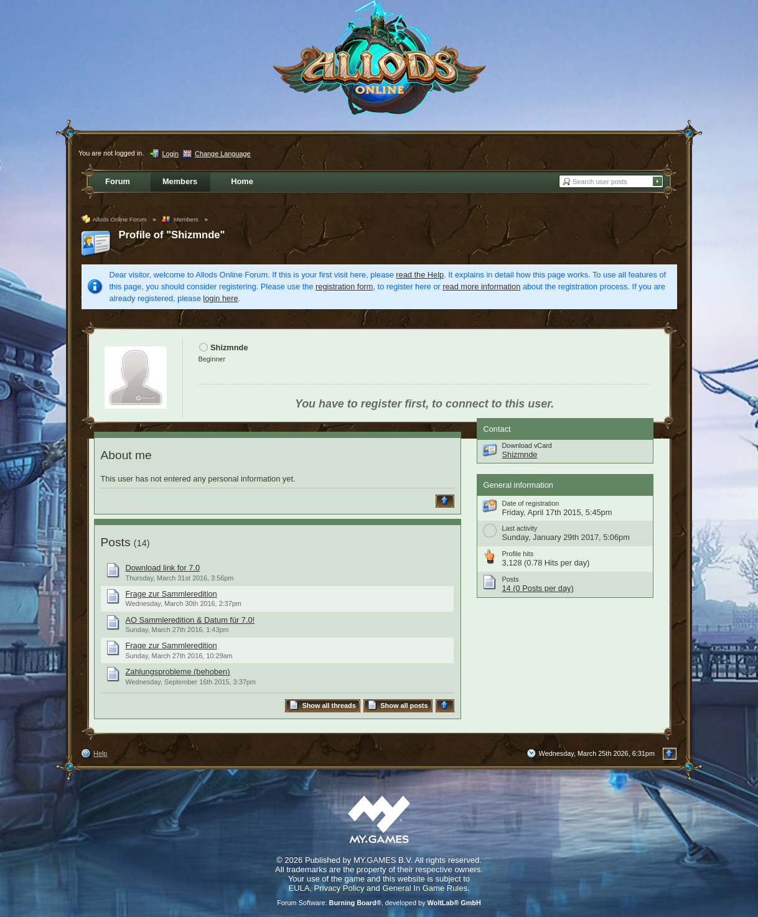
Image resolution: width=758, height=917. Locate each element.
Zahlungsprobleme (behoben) (178, 671)
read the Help (420, 274)
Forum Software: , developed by (379, 902)
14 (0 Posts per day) (538, 588)
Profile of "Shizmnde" (172, 235)
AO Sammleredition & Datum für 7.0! (190, 620)
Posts (116, 542)
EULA (298, 888)
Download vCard (527, 445)
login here (220, 298)
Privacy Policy (339, 888)
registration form (344, 286)
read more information (481, 286)
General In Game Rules (424, 888)
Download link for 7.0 (163, 567)
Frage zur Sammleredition (171, 593)
